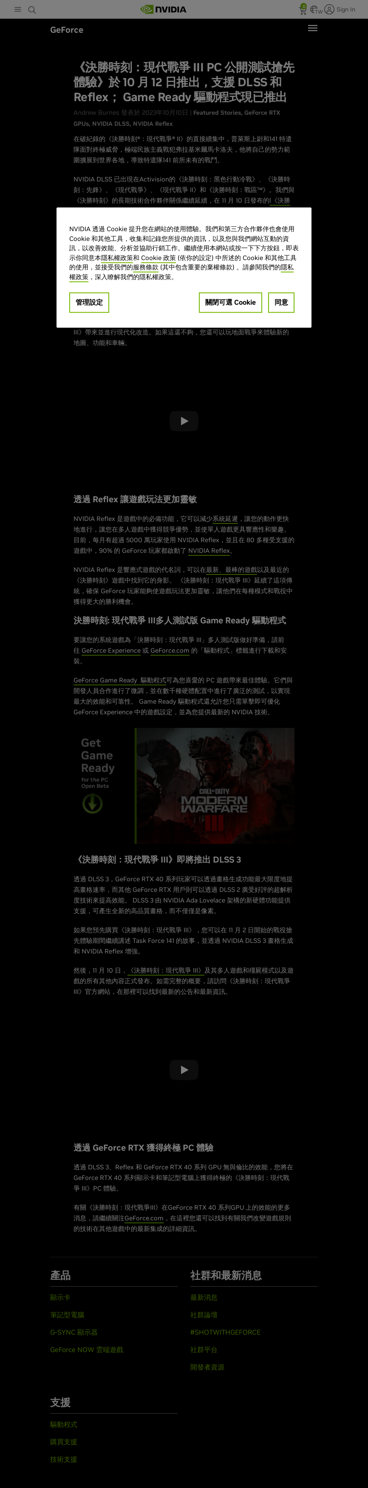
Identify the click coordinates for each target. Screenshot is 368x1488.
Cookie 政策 (158, 258)
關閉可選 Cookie (230, 302)
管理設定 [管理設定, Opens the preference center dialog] (89, 302)
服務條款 (146, 267)
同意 (281, 302)
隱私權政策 (117, 258)
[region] (184, 268)
